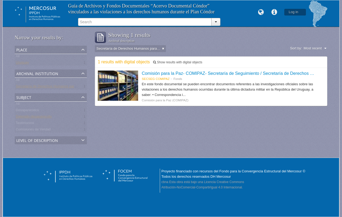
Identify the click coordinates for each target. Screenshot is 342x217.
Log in (293, 12)
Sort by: (296, 48)
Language (261, 12)
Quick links (274, 12)
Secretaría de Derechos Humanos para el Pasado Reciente (61, 87)
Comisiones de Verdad (33, 130)
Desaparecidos (27, 111)
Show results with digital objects (177, 62)
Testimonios (25, 124)
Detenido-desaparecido (34, 117)
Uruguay (22, 63)
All (18, 57)
